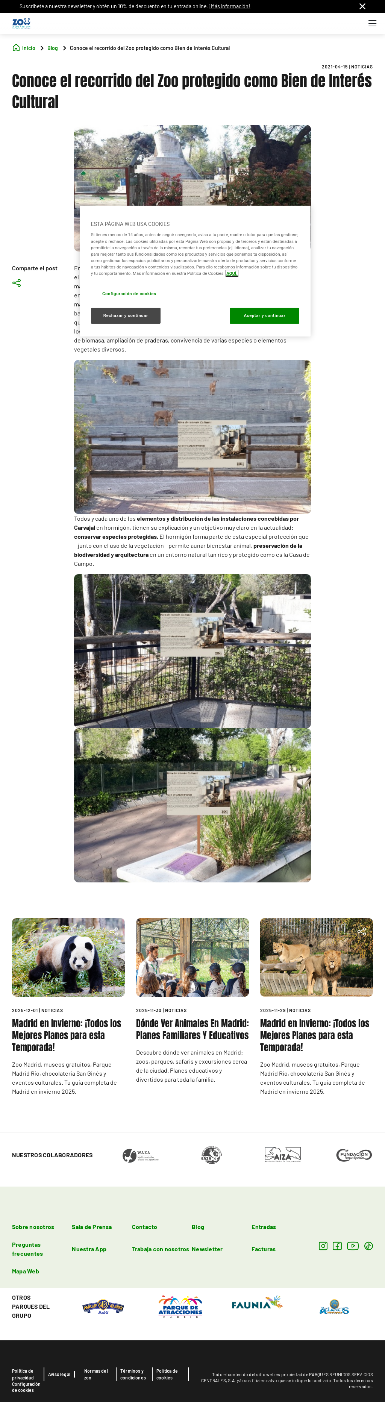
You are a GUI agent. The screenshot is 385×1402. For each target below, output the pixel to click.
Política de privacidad (23, 1374)
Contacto (145, 1226)
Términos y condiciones (133, 1374)
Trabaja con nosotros (160, 1248)
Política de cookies (167, 1374)
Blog (198, 1226)
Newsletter (207, 1248)
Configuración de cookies (26, 1387)
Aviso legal (59, 1374)
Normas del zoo (96, 1374)
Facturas (264, 1248)
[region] (195, 271)
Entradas (264, 1226)
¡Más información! (229, 6)
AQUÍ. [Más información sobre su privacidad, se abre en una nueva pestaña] (232, 273)
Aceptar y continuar (264, 315)
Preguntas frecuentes (27, 1249)
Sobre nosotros (33, 1226)
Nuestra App (89, 1248)
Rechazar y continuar (125, 315)
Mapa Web (25, 1271)
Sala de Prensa (92, 1226)
